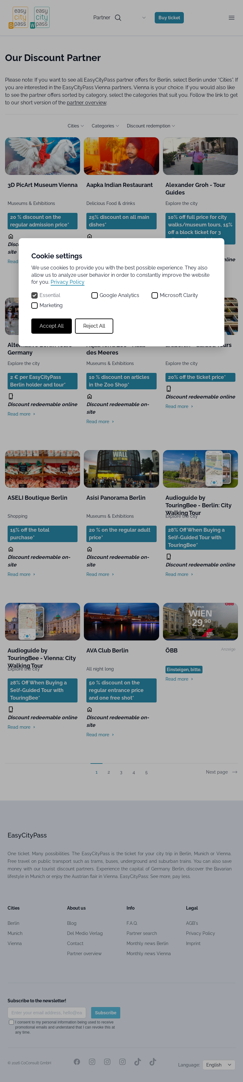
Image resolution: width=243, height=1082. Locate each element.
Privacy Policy (67, 282)
